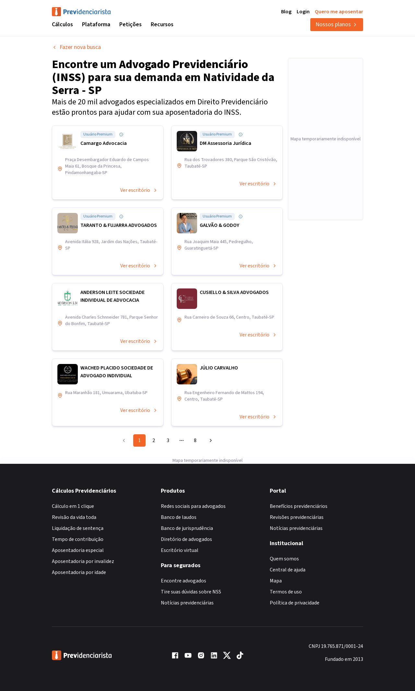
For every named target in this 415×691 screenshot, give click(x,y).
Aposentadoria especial (78, 550)
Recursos (162, 24)
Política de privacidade (294, 603)
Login (303, 11)
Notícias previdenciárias (187, 603)
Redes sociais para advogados (193, 506)
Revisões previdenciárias (297, 517)
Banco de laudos (178, 517)
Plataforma (96, 24)
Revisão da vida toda (74, 517)
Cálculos (62, 24)
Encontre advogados (183, 581)
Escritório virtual (179, 550)
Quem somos (284, 559)
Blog (286, 11)
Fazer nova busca (76, 47)
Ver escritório (139, 190)
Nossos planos (336, 24)
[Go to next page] (210, 440)
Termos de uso (286, 592)
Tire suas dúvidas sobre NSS (191, 592)
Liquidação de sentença (77, 528)
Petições (130, 24)
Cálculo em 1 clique (73, 506)
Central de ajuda (287, 570)
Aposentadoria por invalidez (83, 561)
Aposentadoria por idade (79, 572)
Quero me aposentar (339, 11)
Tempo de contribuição (77, 539)
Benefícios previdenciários (298, 506)
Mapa (276, 581)
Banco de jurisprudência (187, 528)
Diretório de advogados (186, 539)
